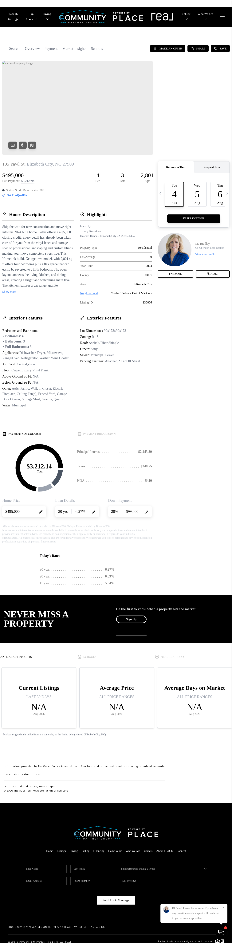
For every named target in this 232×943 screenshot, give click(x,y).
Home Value (115, 837)
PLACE (68, 929)
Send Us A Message (116, 887)
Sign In (218, 3)
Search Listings (16, 14)
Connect (182, 837)
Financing (98, 837)
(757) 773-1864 (98, 914)
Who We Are (205, 14)
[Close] (223, 907)
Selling (185, 14)
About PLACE (165, 837)
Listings (60, 837)
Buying (58, 14)
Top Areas (38, 14)
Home (48, 837)
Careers (148, 837)
